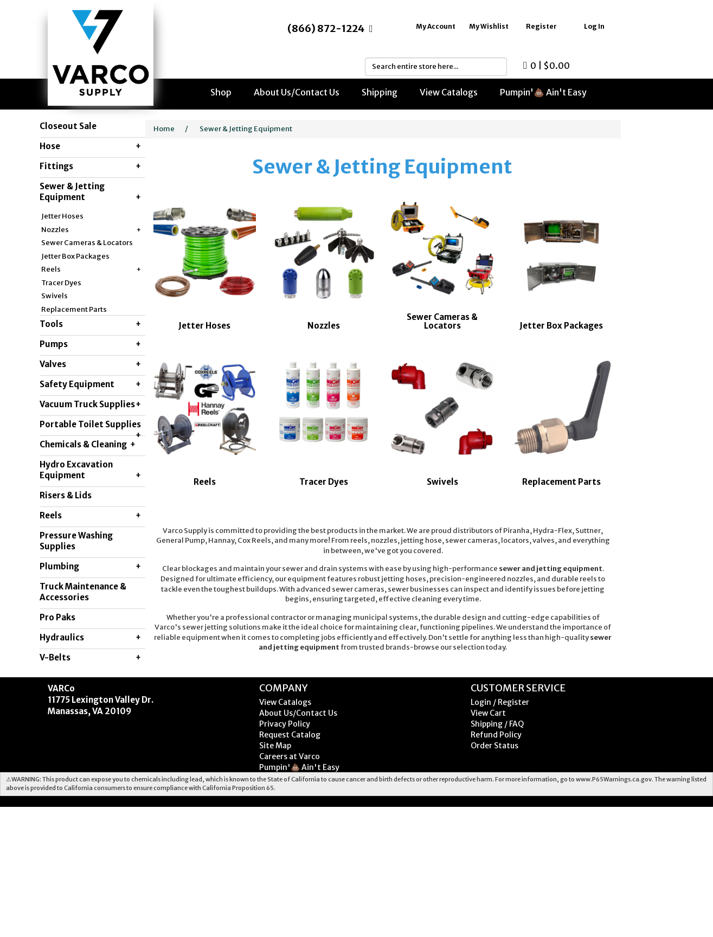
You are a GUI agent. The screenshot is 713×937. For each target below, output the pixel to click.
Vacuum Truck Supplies (90, 404)
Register (541, 26)
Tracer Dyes (61, 282)
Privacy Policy (284, 724)
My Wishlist (489, 26)
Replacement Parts (74, 309)
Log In (594, 26)
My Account (435, 26)
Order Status (494, 745)
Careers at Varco (289, 756)
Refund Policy (496, 735)
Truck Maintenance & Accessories (83, 591)
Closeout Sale (68, 126)
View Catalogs (449, 92)
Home (164, 128)
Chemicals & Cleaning (88, 444)
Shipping (379, 92)
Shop (221, 92)
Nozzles (91, 230)
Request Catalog (289, 735)
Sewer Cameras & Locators (87, 242)
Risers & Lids (66, 495)
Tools (90, 324)
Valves (90, 364)
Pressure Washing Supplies (76, 540)
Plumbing (90, 566)
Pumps (90, 344)
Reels (91, 270)
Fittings (90, 166)
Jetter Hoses (62, 216)
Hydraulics (90, 637)
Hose (90, 146)
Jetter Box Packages (75, 256)
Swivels (54, 295)
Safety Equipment (90, 384)
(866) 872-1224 (325, 28)
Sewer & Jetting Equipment (90, 192)
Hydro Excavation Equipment (90, 470)
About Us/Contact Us (296, 92)
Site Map (275, 745)
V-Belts (90, 657)
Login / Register (500, 702)
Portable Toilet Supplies (90, 427)
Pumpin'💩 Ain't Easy (543, 92)
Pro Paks (57, 617)
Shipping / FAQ (497, 724)
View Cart (488, 713)
